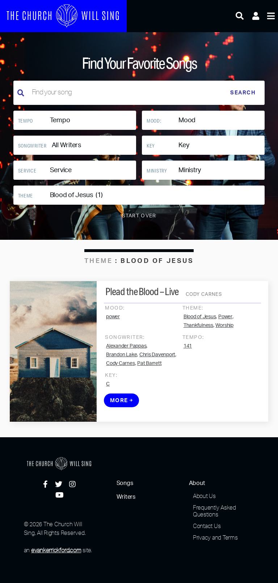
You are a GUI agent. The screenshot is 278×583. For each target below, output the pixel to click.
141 (188, 348)
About (197, 483)
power (113, 319)
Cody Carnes (120, 365)
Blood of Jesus (200, 319)
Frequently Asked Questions (214, 511)
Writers (126, 497)
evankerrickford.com (56, 550)
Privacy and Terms (215, 537)
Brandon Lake (121, 356)
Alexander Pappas (126, 348)
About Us (204, 495)
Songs (125, 483)
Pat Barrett (149, 365)
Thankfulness (198, 327)
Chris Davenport (157, 356)
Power (225, 319)
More (121, 402)
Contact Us (207, 525)
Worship (224, 327)
